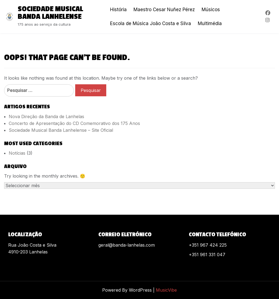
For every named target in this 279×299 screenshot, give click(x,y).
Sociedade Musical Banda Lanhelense (50, 13)
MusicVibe (166, 290)
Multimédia (210, 23)
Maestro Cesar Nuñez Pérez (164, 9)
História (118, 9)
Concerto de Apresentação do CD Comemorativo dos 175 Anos (74, 123)
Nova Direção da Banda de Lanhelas (46, 116)
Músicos (211, 9)
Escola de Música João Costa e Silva (150, 23)
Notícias (17, 153)
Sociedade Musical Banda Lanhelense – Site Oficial (61, 130)
